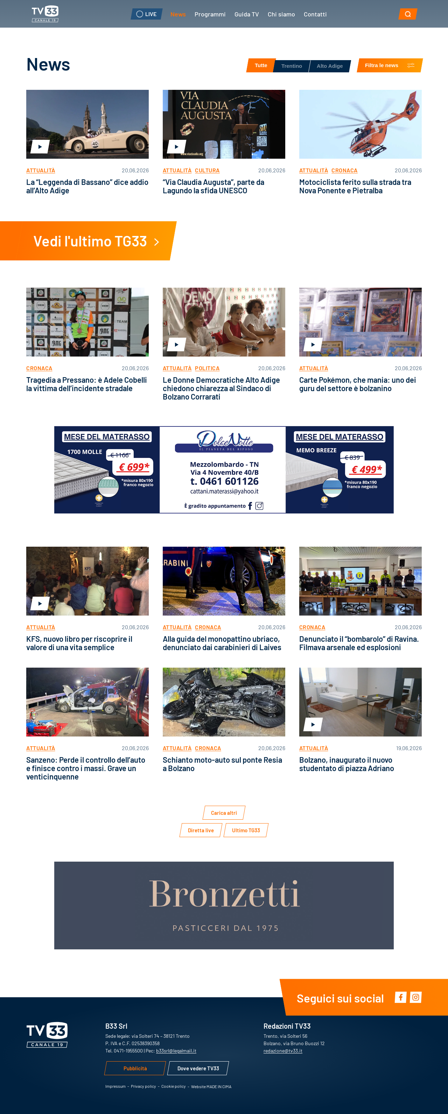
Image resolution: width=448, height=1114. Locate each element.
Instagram (416, 997)
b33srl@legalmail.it (176, 1050)
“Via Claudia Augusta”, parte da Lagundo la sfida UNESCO (213, 186)
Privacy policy (143, 1086)
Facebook (400, 997)
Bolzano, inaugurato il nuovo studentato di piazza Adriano (346, 763)
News (178, 13)
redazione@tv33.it (283, 1050)
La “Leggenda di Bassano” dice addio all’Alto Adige (87, 186)
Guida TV (246, 13)
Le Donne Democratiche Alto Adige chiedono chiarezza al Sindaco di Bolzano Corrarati (221, 387)
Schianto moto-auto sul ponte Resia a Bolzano (222, 763)
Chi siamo (281, 13)
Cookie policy (173, 1086)
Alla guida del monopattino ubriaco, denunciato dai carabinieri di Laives (222, 642)
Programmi (210, 13)
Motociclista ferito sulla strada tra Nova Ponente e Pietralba (355, 186)
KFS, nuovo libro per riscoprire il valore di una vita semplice (79, 642)
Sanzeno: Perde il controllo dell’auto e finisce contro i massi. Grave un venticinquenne (85, 767)
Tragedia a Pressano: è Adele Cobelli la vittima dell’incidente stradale (86, 383)
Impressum (115, 1086)
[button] (408, 14)
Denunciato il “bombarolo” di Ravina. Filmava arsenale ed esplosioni (359, 642)
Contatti (315, 13)
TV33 (45, 13)
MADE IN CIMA (218, 1086)
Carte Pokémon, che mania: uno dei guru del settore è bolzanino (357, 383)
